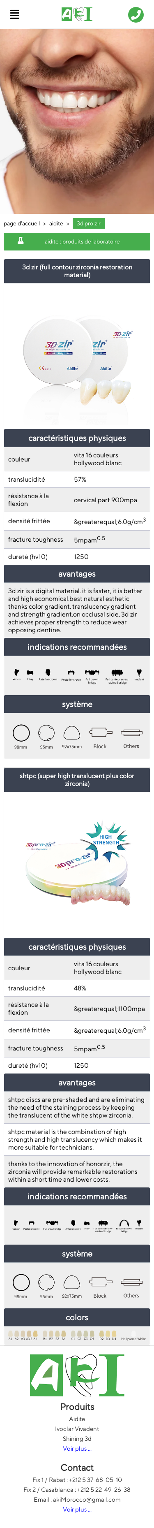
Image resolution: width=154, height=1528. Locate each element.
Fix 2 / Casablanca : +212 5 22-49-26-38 (77, 1489)
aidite (56, 223)
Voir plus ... (77, 1448)
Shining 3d (77, 1438)
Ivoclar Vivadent (77, 1428)
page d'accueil (22, 223)
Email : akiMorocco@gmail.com (77, 1499)
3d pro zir (89, 223)
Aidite (77, 1418)
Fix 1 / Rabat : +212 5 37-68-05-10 (77, 1479)
